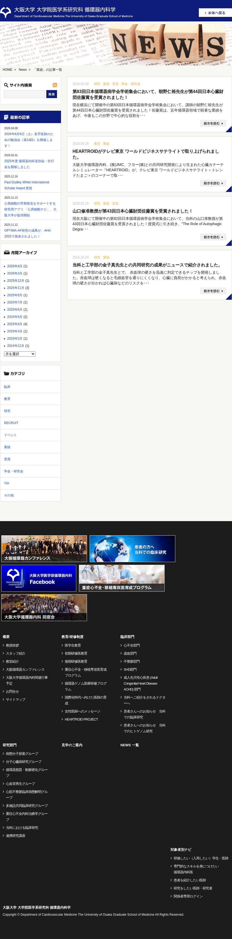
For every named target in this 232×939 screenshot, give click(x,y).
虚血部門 (130, 653)
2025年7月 (14, 302)
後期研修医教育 (76, 661)
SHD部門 (130, 669)
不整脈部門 (132, 661)
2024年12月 (15, 346)
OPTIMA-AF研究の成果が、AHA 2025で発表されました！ (27, 233)
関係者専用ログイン (188, 896)
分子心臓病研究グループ (23, 762)
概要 (6, 637)
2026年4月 (14, 266)
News (23, 70)
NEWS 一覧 (129, 745)
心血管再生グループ (20, 784)
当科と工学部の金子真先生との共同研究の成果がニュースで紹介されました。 (147, 265)
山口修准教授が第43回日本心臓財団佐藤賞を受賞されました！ (133, 211)
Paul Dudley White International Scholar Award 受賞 (26, 185)
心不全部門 (132, 645)
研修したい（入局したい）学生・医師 (201, 858)
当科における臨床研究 (22, 828)
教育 (97, 143)
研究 (97, 84)
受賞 (115, 84)
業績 (106, 84)
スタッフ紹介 (15, 653)
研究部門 (10, 745)
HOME (7, 70)
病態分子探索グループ (22, 754)
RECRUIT (11, 423)
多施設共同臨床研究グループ (27, 806)
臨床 (7, 387)
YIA (6, 483)
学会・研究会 (130, 84)
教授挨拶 (12, 645)
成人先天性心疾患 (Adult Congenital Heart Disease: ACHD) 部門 (141, 683)
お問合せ (12, 691)
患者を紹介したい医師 (190, 880)
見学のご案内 (72, 745)
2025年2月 (14, 338)
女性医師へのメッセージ (82, 711)
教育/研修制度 (72, 637)
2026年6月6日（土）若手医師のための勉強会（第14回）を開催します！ (29, 140)
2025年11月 (15, 288)
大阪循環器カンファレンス (25, 669)
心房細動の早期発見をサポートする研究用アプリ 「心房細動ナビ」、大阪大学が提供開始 (30, 209)
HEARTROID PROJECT (81, 719)
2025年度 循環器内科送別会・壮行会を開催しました (29, 164)
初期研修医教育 (76, 653)
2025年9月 (14, 295)
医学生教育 (73, 645)
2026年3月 (14, 273)
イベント (10, 435)
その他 (9, 495)
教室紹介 (12, 661)
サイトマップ (15, 699)
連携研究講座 (15, 836)
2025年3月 (14, 331)
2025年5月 (14, 317)
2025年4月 (14, 324)
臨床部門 (127, 637)
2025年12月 (15, 281)
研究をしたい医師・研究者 (193, 888)
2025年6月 (14, 309)
